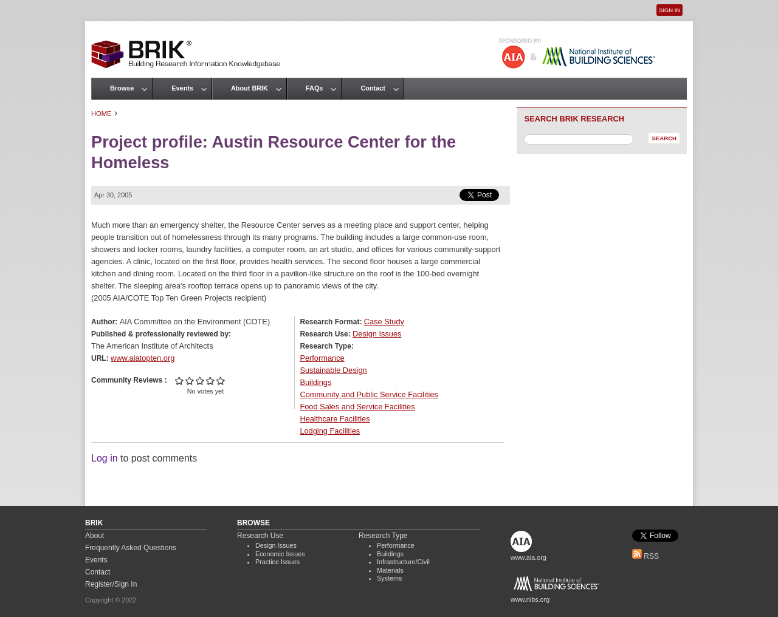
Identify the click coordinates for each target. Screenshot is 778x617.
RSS (645, 556)
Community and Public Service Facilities (369, 394)
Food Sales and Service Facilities (357, 406)
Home (101, 113)
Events (182, 88)
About (94, 535)
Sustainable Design (333, 370)
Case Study (384, 321)
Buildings (315, 382)
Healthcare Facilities (335, 418)
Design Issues (377, 333)
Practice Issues (277, 561)
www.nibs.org (530, 599)
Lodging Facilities (330, 430)
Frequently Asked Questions (130, 548)
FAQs (314, 88)
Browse (122, 88)
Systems (389, 578)
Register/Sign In (111, 584)
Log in (104, 458)
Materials (390, 570)
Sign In (669, 10)
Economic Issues (280, 553)
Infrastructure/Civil (403, 561)
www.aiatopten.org (142, 358)
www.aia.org (528, 557)
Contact (372, 88)
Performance (322, 358)
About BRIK (249, 88)
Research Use (260, 535)
